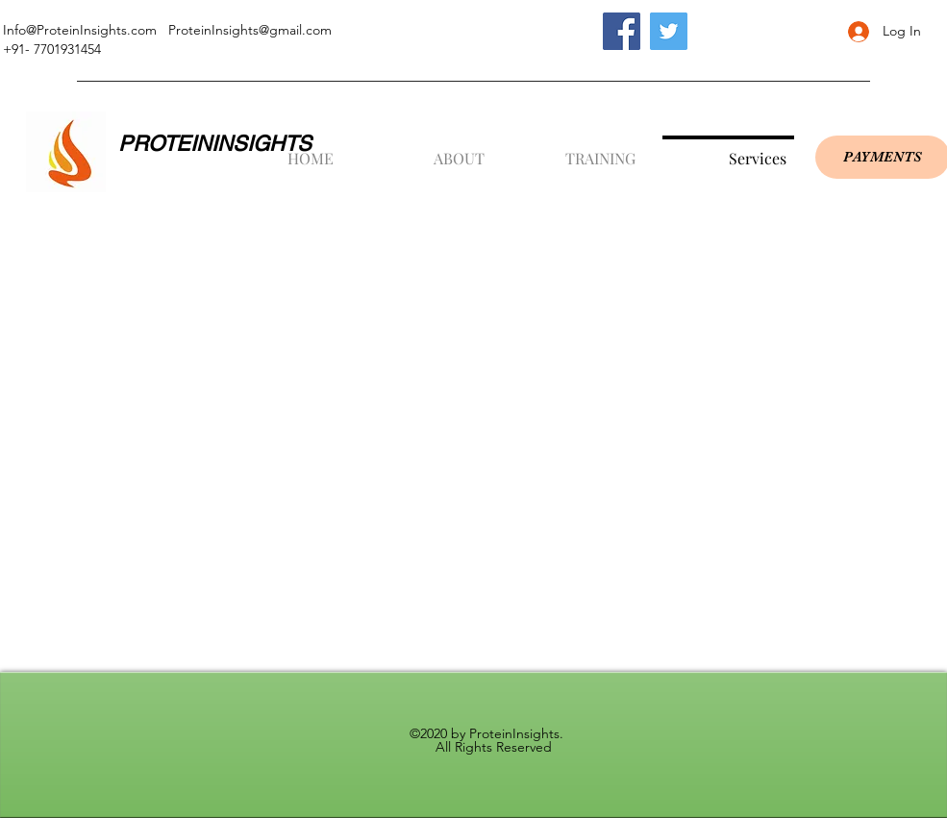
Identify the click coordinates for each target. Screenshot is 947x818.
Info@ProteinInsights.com (80, 29)
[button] (426, 150)
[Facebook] (621, 31)
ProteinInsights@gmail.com (250, 29)
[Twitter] (668, 31)
